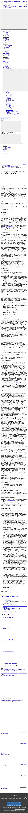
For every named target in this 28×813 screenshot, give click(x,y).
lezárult (11, 501)
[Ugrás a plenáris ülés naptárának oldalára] (15, 670)
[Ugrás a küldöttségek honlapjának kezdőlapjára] (3, 675)
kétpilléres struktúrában (8, 226)
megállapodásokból (11, 500)
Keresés (2, 119)
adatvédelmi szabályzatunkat (20, 811)
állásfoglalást (18, 382)
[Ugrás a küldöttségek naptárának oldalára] (6, 675)
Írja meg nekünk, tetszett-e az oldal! (8, 611)
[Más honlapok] (15, 80)
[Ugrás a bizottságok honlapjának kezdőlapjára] (3, 673)
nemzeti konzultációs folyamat (20, 504)
